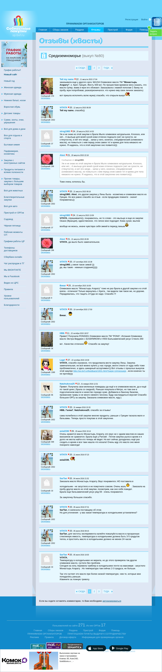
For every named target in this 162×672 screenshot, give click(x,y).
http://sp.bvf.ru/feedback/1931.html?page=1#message (99, 371)
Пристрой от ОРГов (14, 212)
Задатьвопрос (153, 32)
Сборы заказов (60, 29)
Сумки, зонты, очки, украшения (14, 121)
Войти (144, 19)
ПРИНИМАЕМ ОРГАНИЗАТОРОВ (85, 23)
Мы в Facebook (11, 276)
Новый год (9, 81)
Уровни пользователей (11, 297)
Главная (43, 29)
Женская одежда (12, 87)
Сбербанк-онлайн (13, 257)
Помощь (145, 29)
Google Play (122, 648)
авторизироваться (112, 601)
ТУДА (106, 68)
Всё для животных (13, 190)
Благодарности (11, 305)
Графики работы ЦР (14, 241)
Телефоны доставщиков (10, 249)
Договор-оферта (67, 637)
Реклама (34, 637)
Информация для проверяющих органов (102, 637)
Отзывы (95, 30)
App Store (98, 648)
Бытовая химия (12, 144)
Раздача (73, 630)
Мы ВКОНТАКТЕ (12, 270)
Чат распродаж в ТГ (14, 263)
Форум (129, 29)
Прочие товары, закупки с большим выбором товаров (14, 181)
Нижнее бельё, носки (15, 100)
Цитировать (45, 98)
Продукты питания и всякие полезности (14, 170)
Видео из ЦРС (11, 283)
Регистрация (131, 19)
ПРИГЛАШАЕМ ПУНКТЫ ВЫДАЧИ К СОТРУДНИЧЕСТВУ (97, 634)
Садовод (8, 219)
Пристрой (113, 29)
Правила (8, 289)
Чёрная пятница (12, 225)
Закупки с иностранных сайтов (14, 161)
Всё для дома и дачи (14, 129)
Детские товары (12, 113)
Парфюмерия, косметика (11, 152)
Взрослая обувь (12, 107)
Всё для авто (10, 206)
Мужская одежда (12, 94)
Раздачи (79, 29)
